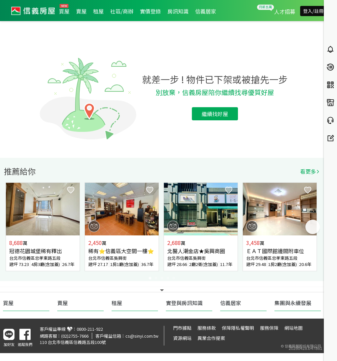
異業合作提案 (211, 338)
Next (312, 227)
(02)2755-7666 (75, 336)
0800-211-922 (90, 329)
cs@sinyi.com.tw (141, 336)
